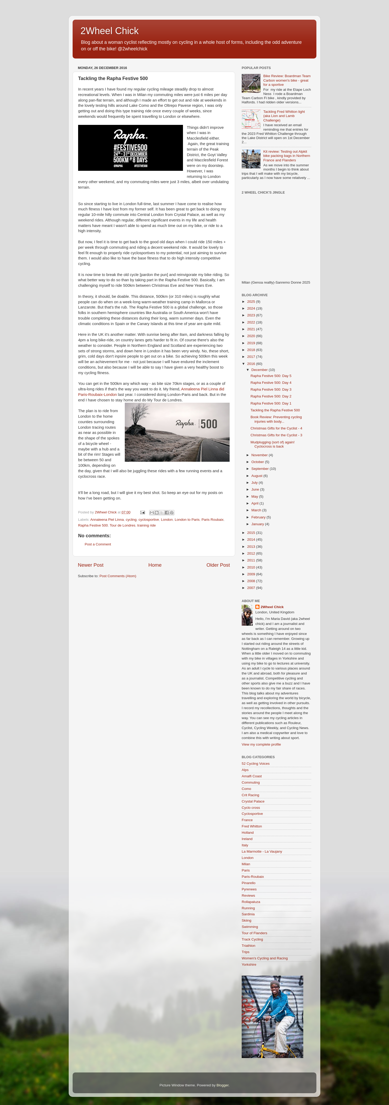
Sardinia (248, 914)
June (255, 489)
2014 (251, 539)
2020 (251, 336)
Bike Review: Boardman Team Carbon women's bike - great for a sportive (287, 80)
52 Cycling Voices (256, 764)
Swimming (250, 927)
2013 (251, 547)
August (257, 476)
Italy (245, 845)
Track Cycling (252, 939)
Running (248, 908)
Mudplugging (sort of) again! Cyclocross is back (273, 444)
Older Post (218, 565)
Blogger (223, 1085)
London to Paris (187, 520)
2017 (251, 357)
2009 (251, 574)
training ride (146, 525)
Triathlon (248, 946)
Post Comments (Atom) (118, 576)
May (255, 496)
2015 (251, 533)
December (260, 370)
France (247, 820)
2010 (251, 567)
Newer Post (91, 565)
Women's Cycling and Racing (265, 958)
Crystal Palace (253, 801)
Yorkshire (249, 964)
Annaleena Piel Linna (107, 520)
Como (246, 789)
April (255, 503)
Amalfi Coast (252, 776)
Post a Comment (98, 544)
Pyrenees (249, 889)
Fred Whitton (252, 826)
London (167, 520)
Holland (248, 833)
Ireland (247, 839)
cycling (131, 520)
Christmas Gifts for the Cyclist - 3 (276, 435)
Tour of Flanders (254, 933)
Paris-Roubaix (253, 877)
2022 (251, 322)
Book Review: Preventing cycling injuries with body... (276, 419)
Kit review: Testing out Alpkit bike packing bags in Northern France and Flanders (286, 156)
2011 (251, 560)
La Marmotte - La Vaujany (262, 851)
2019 (251, 343)
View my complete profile (261, 744)
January (258, 524)
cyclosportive (148, 520)
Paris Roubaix (213, 520)
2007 (251, 588)
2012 (251, 553)
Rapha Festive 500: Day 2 (271, 396)
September (260, 469)
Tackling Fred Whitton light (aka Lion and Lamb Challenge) (284, 116)
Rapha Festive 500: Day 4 (271, 383)
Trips (246, 952)
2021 (251, 329)
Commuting (251, 782)
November (260, 455)
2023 (251, 315)
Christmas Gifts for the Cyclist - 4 (276, 428)
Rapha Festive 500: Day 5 (271, 376)
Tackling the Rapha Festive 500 (275, 410)
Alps (245, 770)
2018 (251, 350)
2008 (251, 581)
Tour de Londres (123, 525)
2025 (251, 302)
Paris (246, 870)
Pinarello (249, 883)
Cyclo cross (251, 808)
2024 (251, 308)
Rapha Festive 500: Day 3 (271, 389)
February (259, 517)
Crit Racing (250, 795)
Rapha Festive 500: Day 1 (271, 403)
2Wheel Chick (109, 30)
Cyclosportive (252, 814)
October (258, 462)
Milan (246, 864)
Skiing (246, 920)
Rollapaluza (251, 902)
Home (154, 565)
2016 (251, 364)
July (255, 483)
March (256, 510)
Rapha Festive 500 (93, 525)
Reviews (248, 895)
